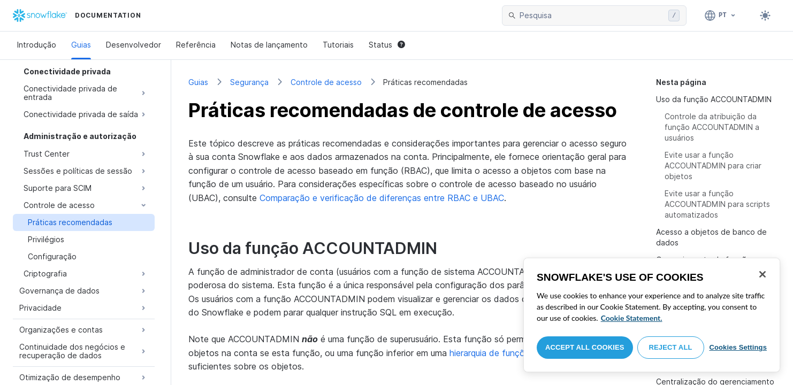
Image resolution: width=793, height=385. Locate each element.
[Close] (762, 274)
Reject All (670, 347)
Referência (196, 44)
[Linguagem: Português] (720, 15)
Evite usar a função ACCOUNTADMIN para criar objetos (713, 165)
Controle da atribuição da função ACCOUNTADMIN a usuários (712, 127)
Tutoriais (338, 44)
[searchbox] (592, 15)
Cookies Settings (738, 347)
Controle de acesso (326, 82)
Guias (81, 44)
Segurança (249, 82)
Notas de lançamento (269, 44)
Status (387, 44)
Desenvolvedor (133, 44)
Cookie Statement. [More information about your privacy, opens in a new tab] (631, 317)
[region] (651, 315)
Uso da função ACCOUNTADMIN (714, 99)
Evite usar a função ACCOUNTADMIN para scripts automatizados (717, 204)
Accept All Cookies (584, 347)
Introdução (36, 44)
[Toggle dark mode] (765, 15)
